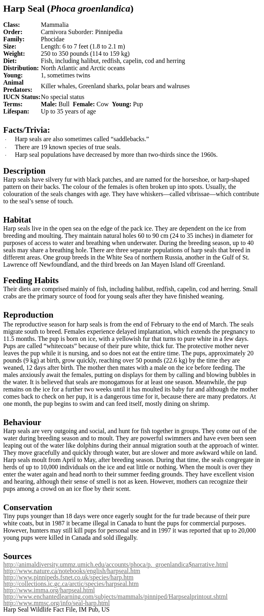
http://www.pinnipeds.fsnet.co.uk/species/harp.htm (68, 577)
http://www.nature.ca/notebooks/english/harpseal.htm (71, 570)
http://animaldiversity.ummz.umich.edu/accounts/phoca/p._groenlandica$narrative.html (115, 564)
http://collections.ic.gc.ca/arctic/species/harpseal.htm (71, 583)
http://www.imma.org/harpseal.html (49, 590)
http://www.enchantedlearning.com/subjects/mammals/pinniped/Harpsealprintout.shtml (115, 596)
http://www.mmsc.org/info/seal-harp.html (56, 603)
